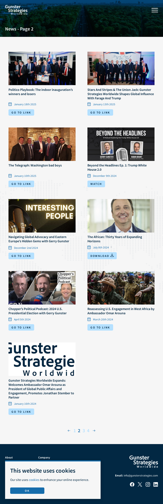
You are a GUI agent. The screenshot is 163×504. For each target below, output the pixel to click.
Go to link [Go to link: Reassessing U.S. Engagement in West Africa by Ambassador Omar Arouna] (100, 327)
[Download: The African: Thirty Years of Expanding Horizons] (102, 255)
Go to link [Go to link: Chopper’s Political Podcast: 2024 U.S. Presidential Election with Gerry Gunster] (21, 327)
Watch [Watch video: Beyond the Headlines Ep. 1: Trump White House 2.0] (96, 184)
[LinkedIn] (155, 485)
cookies (34, 480)
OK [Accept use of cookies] (27, 490)
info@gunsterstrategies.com (141, 475)
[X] (140, 485)
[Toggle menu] (155, 10)
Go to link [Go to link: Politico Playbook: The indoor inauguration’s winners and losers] (21, 112)
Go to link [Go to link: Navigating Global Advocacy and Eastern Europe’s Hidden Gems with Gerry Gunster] (21, 256)
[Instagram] (148, 485)
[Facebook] (132, 485)
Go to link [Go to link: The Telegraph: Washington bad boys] (21, 184)
